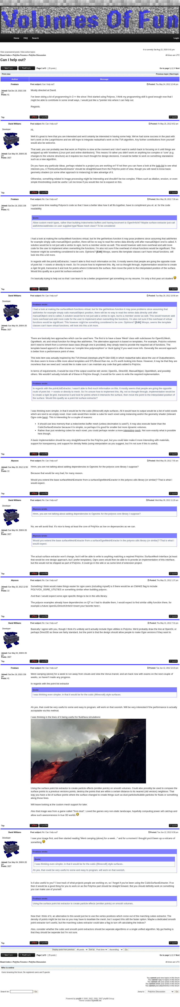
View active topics (28, 52)
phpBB (78, 999)
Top (2, 117)
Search (35, 38)
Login (176, 38)
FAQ (26, 38)
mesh (138, 430)
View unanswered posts (9, 52)
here (44, 417)
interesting (128, 430)
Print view (6, 74)
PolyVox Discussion (37, 55)
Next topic (174, 74)
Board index (5, 55)
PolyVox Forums (20, 55)
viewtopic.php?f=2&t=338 (101, 357)
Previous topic (162, 74)
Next (177, 68)
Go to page (164, 68)
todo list (160, 165)
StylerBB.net (96, 1001)
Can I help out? (13, 60)
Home (16, 38)
